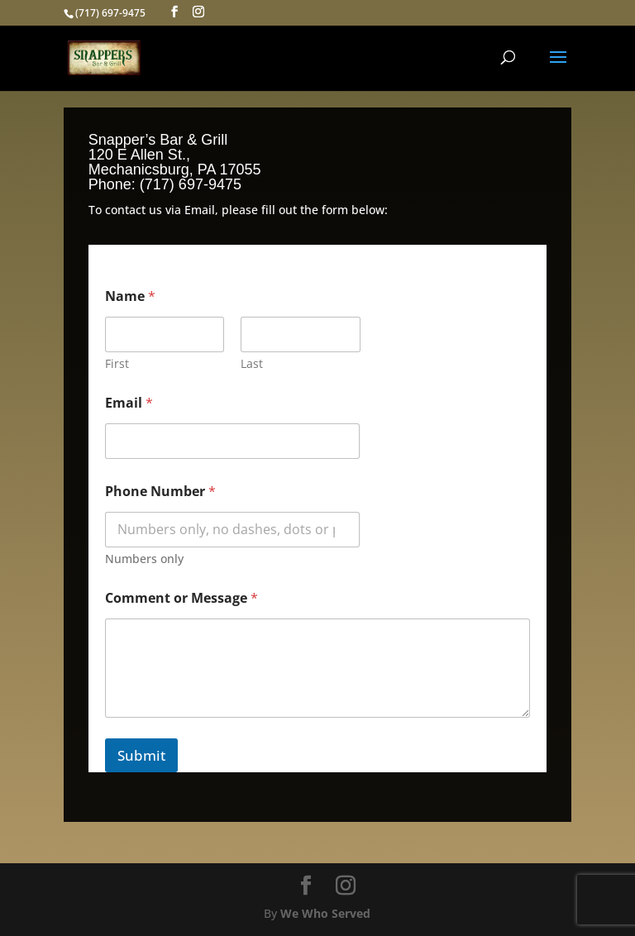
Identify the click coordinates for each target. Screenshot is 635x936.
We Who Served (325, 913)
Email (129, 403)
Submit (141, 755)
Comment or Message (181, 598)
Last (252, 363)
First (117, 363)
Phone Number (160, 491)
